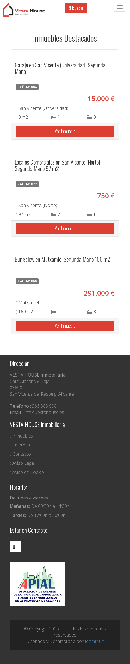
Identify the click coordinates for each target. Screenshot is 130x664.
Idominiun (94, 641)
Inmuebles (21, 436)
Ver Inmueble (65, 131)
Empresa (20, 445)
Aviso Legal (22, 463)
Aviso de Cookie (27, 472)
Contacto (20, 454)
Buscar (76, 7)
